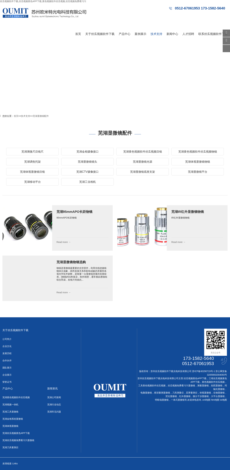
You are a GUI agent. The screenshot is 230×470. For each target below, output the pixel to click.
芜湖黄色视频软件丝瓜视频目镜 (142, 151)
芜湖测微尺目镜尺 (32, 151)
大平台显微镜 (218, 396)
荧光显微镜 (171, 396)
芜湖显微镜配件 (41, 116)
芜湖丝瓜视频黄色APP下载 (16, 433)
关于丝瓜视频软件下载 (100, 34)
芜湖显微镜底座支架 (142, 171)
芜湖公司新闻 (54, 397)
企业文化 (7, 346)
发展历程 (7, 353)
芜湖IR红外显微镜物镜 (187, 211)
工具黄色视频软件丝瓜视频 (152, 385)
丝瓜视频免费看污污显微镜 (181, 385)
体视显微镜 (205, 392)
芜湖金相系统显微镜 (12, 419)
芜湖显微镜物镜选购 (71, 262)
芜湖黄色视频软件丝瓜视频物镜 (197, 151)
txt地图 (223, 400)
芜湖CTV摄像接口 (87, 171)
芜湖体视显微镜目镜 (32, 171)
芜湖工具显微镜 (10, 411)
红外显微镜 (185, 396)
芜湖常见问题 (54, 411)
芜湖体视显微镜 (10, 426)
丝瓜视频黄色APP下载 (195, 378)
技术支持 (156, 34)
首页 (78, 34)
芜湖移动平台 (32, 181)
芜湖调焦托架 (32, 161)
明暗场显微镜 (162, 400)
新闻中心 (172, 34)
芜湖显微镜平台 (197, 171)
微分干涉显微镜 (201, 396)
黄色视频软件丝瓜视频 (213, 382)
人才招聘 (188, 34)
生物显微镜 (219, 392)
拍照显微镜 (216, 385)
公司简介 (7, 339)
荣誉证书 (7, 382)
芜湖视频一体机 (10, 404)
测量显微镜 (203, 385)
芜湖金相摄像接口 (87, 151)
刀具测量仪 (178, 392)
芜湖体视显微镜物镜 (198, 161)
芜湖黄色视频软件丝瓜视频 (16, 397)
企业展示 (7, 374)
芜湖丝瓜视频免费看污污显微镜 (18, 440)
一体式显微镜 (178, 400)
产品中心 (124, 34)
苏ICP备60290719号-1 (203, 371)
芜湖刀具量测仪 (10, 447)
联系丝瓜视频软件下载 (213, 34)
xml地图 (206, 400)
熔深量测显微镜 (162, 392)
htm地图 (215, 400)
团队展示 (7, 367)
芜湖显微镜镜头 (87, 161)
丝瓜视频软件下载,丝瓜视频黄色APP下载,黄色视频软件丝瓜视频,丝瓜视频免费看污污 (43, 1)
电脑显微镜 (146, 392)
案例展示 (140, 34)
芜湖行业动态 (54, 404)
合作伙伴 (7, 360)
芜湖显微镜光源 (142, 161)
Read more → (64, 242)
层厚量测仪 (191, 392)
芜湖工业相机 (87, 181)
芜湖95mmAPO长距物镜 (74, 211)
